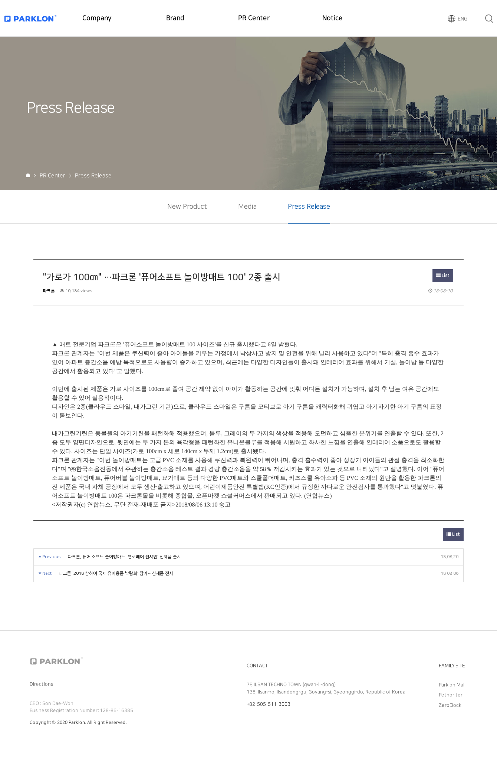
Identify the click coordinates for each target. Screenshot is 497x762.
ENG (462, 19)
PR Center (254, 18)
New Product (187, 207)
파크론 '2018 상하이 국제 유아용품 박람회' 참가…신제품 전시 (116, 573)
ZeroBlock (450, 704)
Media (247, 207)
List (443, 275)
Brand (175, 18)
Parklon (77, 722)
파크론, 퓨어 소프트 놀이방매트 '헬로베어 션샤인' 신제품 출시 (124, 556)
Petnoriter (451, 694)
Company (96, 18)
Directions (41, 684)
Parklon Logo (30, 18)
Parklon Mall (452, 684)
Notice (332, 18)
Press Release (309, 207)
